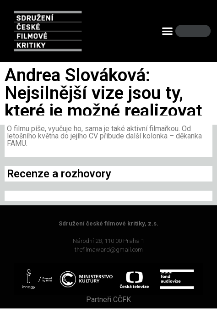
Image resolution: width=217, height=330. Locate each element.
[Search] (196, 31)
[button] (167, 31)
